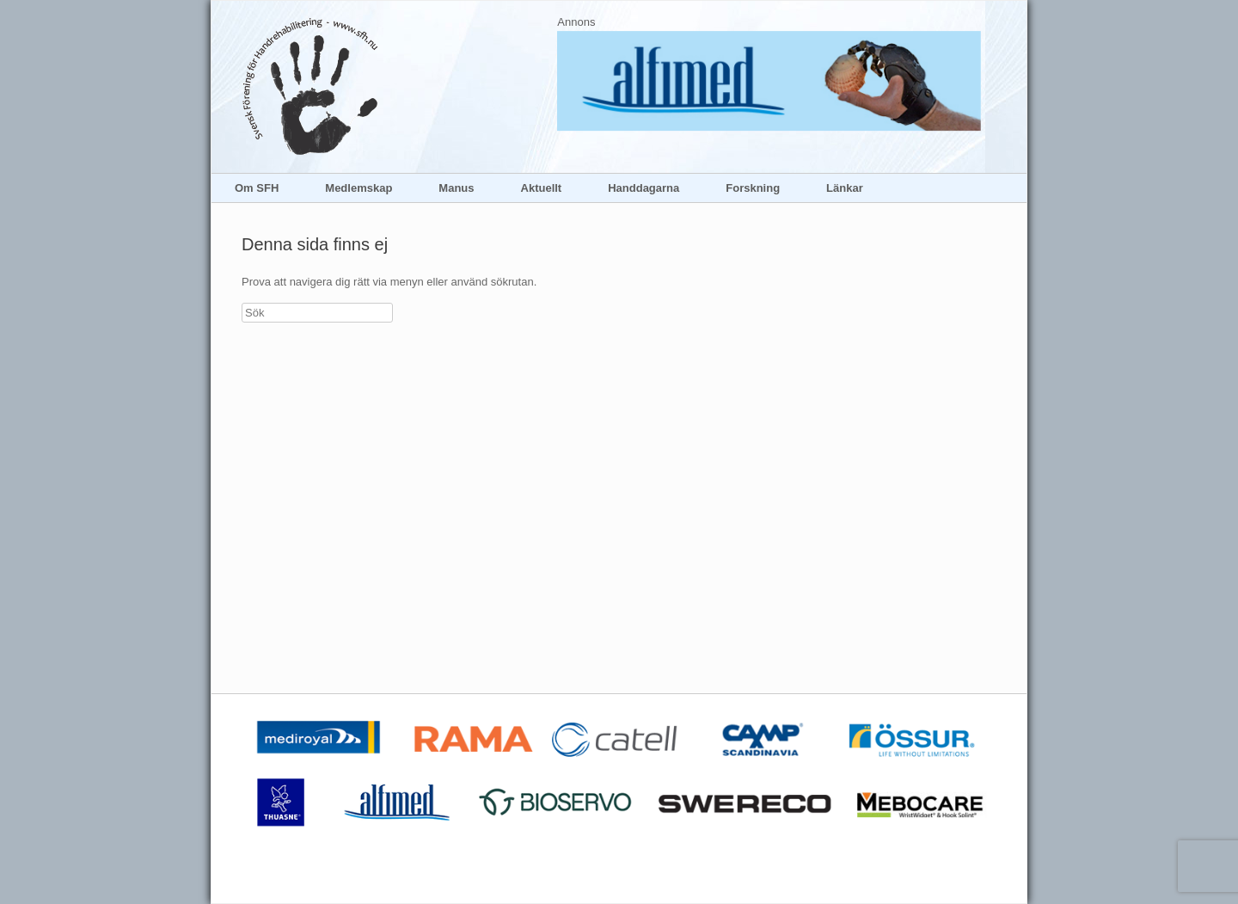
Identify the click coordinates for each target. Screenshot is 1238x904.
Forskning (753, 187)
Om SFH (257, 187)
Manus (456, 187)
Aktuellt (541, 187)
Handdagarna (643, 187)
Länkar (844, 187)
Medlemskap (358, 187)
